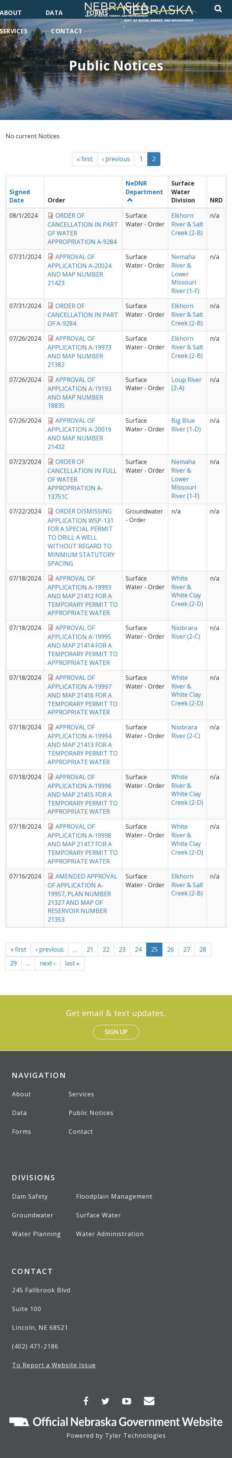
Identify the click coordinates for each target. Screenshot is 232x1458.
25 (157, 951)
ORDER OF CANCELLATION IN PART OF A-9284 (83, 315)
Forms (21, 1131)
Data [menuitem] (54, 13)
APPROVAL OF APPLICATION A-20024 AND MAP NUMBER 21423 (79, 270)
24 (141, 949)
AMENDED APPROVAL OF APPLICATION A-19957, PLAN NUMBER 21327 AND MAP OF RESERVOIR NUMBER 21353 (82, 898)
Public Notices (91, 1113)
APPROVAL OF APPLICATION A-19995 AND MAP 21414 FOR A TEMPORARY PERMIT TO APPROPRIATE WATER (83, 645)
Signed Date (19, 196)
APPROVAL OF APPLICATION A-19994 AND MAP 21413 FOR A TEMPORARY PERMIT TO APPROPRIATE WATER (83, 744)
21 (92, 949)
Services (81, 1094)
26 (173, 949)
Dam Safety (30, 1196)
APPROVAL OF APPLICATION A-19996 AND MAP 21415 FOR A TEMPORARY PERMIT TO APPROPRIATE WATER (83, 794)
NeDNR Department (144, 191)
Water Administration (110, 1234)
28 (205, 949)
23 (124, 949)
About (21, 1094)
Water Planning (36, 1234)
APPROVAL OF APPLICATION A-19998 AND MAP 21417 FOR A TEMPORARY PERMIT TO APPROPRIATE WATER (83, 843)
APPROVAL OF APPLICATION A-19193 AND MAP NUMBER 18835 (79, 393)
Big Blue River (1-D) (186, 424)
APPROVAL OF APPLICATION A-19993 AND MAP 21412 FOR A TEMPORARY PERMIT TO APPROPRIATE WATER (83, 595)
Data (19, 1113)
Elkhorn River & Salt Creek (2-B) (187, 224)
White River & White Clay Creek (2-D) (187, 591)
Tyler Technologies (135, 1435)
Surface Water (98, 1215)
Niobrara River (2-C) (185, 632)
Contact (81, 1131)
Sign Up (116, 1032)
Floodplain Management (114, 1196)
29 (16, 963)
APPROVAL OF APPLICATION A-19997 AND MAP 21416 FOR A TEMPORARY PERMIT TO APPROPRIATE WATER (83, 695)
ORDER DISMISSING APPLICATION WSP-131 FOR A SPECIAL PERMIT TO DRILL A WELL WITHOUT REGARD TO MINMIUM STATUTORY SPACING (81, 537)
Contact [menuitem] (67, 31)
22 (108, 949)
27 (189, 949)
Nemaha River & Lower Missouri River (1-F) (185, 274)
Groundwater (33, 1215)
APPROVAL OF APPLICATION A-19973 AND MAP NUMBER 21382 (79, 351)
